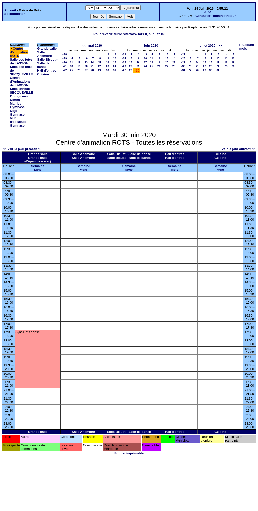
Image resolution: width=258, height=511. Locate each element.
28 (92, 70)
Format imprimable (129, 453)
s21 (64, 66)
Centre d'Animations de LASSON (20, 81)
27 (86, 70)
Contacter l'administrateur (215, 16)
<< (84, 45)
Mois (37, 169)
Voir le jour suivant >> (238, 149)
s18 (64, 54)
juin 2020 (151, 45)
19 (78, 66)
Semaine (37, 166)
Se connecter (14, 14)
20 (86, 66)
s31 (183, 70)
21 (92, 66)
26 (78, 70)
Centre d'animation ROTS (19, 52)
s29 (183, 62)
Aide (207, 12)
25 (71, 70)
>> (220, 45)
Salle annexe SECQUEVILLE (21, 90)
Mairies (15, 103)
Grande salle (47, 48)
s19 (64, 58)
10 (114, 58)
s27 (124, 70)
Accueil (10, 10)
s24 (124, 58)
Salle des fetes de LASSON (21, 61)
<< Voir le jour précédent (21, 149)
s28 (183, 58)
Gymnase (17, 107)
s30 (183, 66)
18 (71, 66)
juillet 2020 (207, 45)
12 (78, 62)
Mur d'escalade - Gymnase (19, 121)
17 (114, 62)
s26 (124, 66)
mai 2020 (95, 45)
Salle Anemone (44, 54)
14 (92, 62)
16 (107, 62)
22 (99, 66)
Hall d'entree (46, 70)
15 (99, 62)
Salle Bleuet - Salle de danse (47, 63)
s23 (124, 54)
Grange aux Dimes (19, 98)
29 (99, 70)
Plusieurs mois (246, 46)
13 (86, 62)
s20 (64, 62)
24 (114, 66)
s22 (64, 70)
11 (71, 62)
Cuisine (43, 74)
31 (114, 70)
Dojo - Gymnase (17, 112)
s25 (124, 62)
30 (107, 70)
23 (107, 66)
